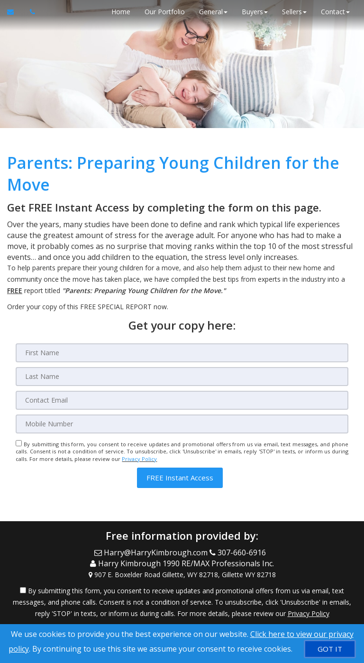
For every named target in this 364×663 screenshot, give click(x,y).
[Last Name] (182, 376)
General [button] (213, 11)
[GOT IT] (330, 649)
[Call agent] (30, 12)
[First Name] (182, 352)
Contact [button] (335, 11)
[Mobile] (182, 423)
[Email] (182, 400)
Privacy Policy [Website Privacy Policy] (139, 458)
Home (120, 11)
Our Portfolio (165, 11)
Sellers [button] (294, 11)
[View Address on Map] (182, 574)
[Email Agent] (15, 12)
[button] (180, 478)
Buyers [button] (255, 11)
